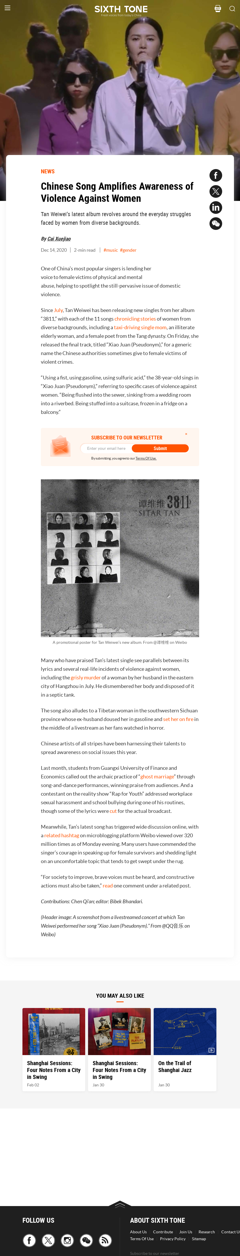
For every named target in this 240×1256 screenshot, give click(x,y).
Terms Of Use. (146, 458)
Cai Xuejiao (59, 238)
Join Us (185, 1232)
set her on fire (178, 719)
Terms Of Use (142, 1238)
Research (207, 1232)
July (58, 310)
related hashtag (61, 835)
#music (111, 250)
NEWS (48, 171)
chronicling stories (135, 319)
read (108, 886)
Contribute (163, 1232)
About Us (138, 1232)
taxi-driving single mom (140, 327)
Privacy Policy (173, 1238)
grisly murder (86, 677)
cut (113, 811)
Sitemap (199, 1238)
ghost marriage (157, 777)
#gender (128, 250)
